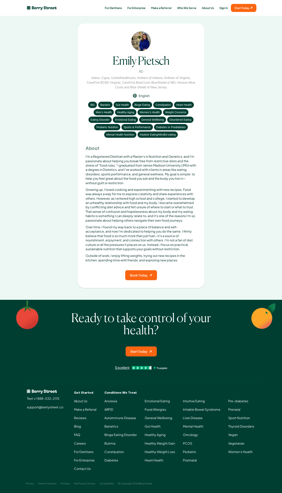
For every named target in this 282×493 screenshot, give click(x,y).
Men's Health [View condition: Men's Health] (104, 112)
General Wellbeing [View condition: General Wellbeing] (152, 119)
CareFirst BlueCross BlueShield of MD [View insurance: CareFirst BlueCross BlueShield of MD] (148, 82)
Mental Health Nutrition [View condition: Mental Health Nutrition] (120, 134)
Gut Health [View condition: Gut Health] (122, 104)
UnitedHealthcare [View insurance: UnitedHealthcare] (123, 78)
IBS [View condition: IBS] (92, 104)
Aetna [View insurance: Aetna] (95, 78)
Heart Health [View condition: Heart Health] (184, 104)
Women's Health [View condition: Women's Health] (150, 112)
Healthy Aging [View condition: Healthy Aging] (125, 112)
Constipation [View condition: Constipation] (163, 104)
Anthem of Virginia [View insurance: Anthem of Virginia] (177, 78)
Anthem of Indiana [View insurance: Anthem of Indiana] (150, 78)
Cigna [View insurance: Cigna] (105, 78)
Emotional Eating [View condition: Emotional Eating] (125, 119)
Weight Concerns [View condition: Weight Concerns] (175, 112)
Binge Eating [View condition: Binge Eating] (142, 104)
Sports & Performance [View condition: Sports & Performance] (137, 127)
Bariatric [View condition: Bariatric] (105, 104)
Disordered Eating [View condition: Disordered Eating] (180, 119)
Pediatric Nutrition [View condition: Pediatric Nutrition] (107, 127)
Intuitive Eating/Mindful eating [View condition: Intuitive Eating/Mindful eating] (158, 134)
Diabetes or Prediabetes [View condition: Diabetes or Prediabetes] (171, 127)
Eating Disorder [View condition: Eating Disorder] (100, 119)
